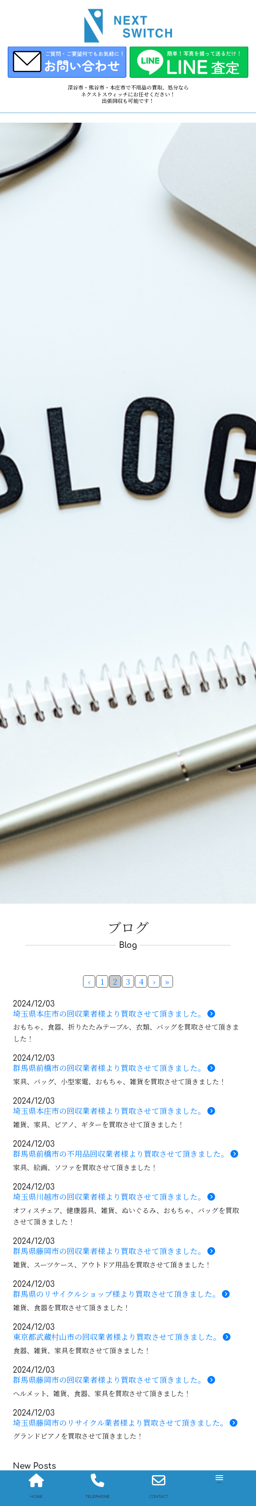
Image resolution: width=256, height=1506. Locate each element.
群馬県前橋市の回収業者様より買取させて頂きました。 (114, 1068)
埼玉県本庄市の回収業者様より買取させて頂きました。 (114, 1013)
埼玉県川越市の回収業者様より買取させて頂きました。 (114, 1196)
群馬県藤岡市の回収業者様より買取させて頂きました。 (114, 1251)
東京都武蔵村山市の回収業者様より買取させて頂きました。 (121, 1337)
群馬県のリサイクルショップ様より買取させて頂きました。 (121, 1294)
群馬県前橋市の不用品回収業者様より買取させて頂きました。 (125, 1153)
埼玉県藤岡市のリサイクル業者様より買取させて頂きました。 (125, 1422)
